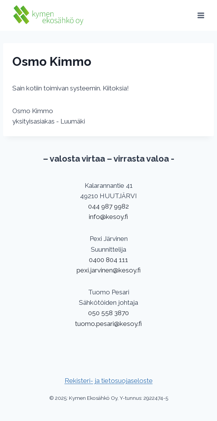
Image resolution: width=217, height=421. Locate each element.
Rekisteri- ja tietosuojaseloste (109, 380)
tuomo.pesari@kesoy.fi (108, 323)
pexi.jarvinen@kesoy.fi (109, 270)
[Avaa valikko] (201, 15)
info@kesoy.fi (108, 217)
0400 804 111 (108, 260)
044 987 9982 (108, 206)
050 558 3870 (108, 313)
